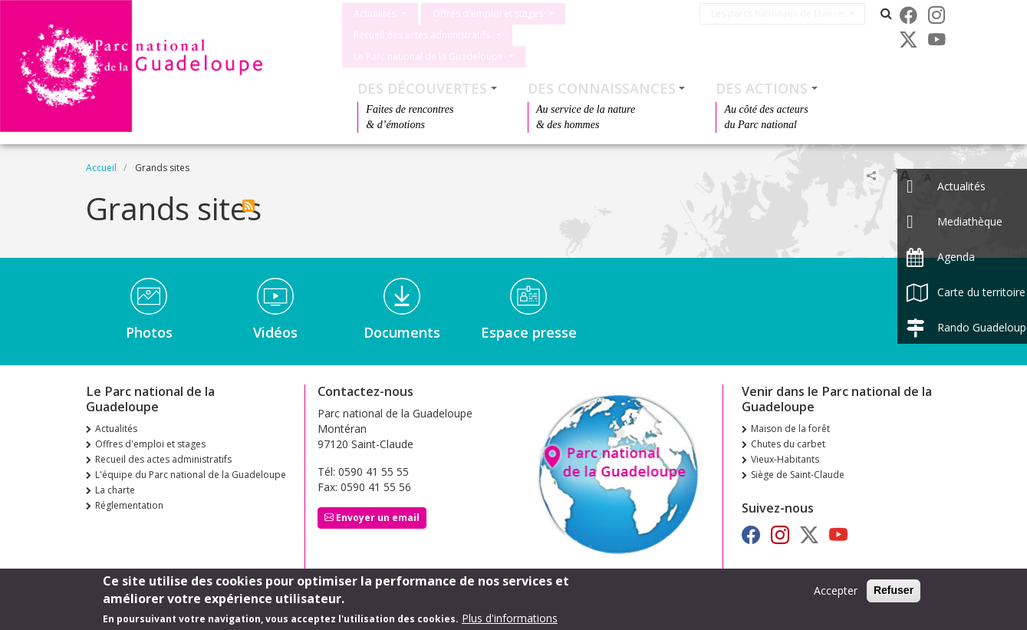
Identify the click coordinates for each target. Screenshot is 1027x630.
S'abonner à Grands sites (248, 196)
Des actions (762, 79)
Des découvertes (422, 79)
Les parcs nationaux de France (785, 13)
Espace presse (529, 323)
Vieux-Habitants (785, 450)
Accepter (835, 590)
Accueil (101, 158)
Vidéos (275, 323)
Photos (149, 323)
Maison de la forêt (790, 419)
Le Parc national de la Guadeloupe (601, 34)
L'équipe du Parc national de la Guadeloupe (190, 465)
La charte (115, 480)
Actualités (375, 13)
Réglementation (129, 496)
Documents (402, 323)
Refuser (893, 590)
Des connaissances (602, 79)
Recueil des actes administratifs (422, 34)
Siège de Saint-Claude (797, 465)
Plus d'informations (510, 618)
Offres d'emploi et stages (488, 13)
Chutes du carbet (788, 434)
